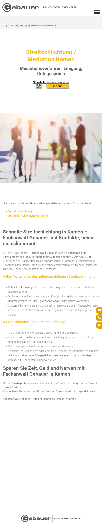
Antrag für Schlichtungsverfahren (28, 215)
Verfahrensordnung (20, 211)
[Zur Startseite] (39, 11)
